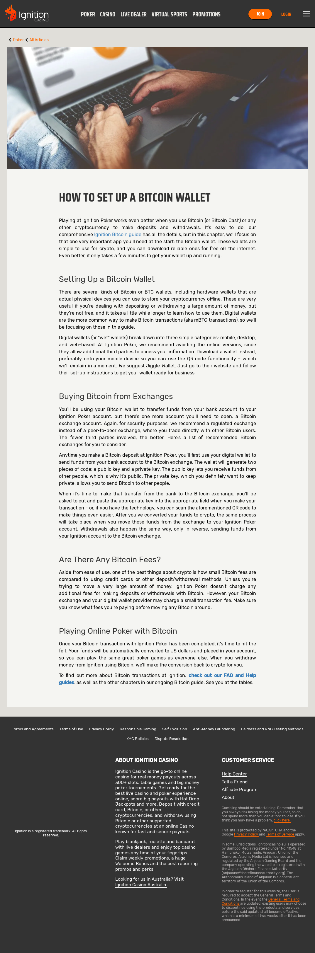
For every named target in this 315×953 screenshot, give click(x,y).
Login (286, 14)
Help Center (234, 774)
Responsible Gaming (138, 729)
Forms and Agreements (32, 729)
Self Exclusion (174, 729)
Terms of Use (71, 729)
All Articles (39, 39)
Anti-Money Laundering (214, 729)
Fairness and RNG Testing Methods (272, 729)
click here (282, 820)
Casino (107, 14)
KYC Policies (137, 739)
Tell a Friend (235, 782)
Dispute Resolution (172, 739)
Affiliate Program (240, 789)
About (228, 797)
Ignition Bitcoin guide (117, 234)
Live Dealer (134, 14)
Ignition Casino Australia (141, 884)
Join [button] (260, 14)
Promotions (206, 14)
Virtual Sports (169, 14)
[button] (87, 14)
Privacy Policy (101, 729)
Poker (88, 14)
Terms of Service (280, 834)
